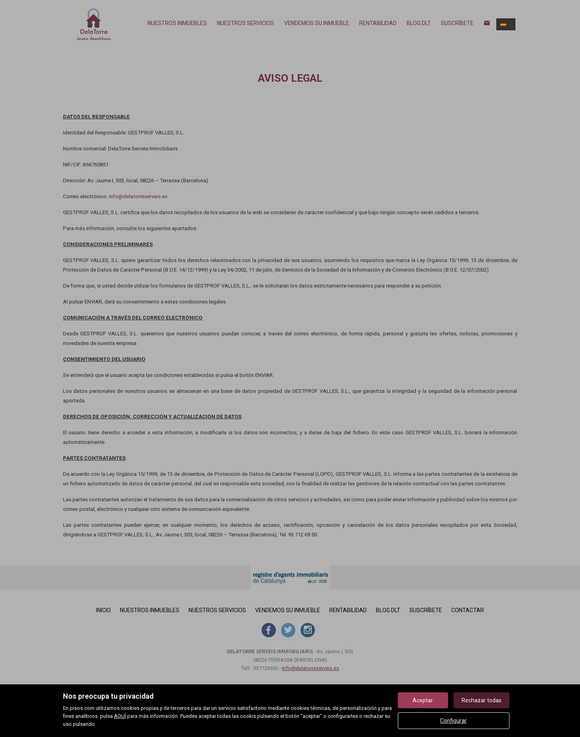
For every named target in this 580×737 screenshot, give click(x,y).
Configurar (453, 720)
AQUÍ (120, 716)
